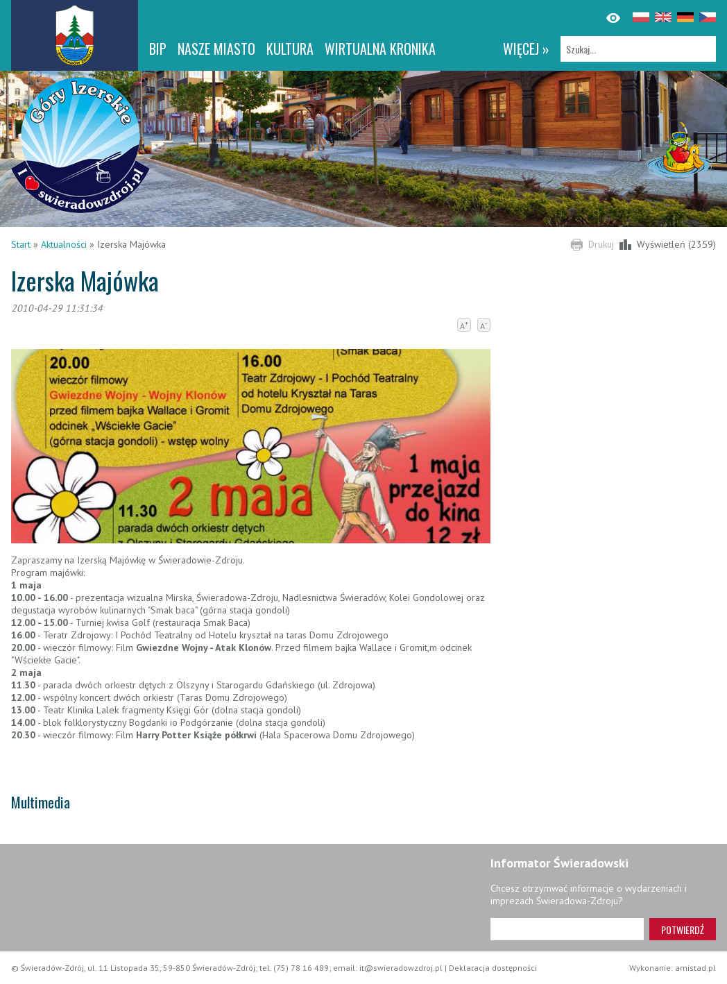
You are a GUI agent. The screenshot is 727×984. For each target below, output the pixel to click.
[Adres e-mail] (567, 929)
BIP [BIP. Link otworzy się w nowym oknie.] (157, 48)
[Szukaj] (638, 49)
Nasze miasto (216, 48)
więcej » (526, 48)
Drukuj (601, 244)
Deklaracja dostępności (493, 967)
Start (21, 244)
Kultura (290, 48)
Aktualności (64, 244)
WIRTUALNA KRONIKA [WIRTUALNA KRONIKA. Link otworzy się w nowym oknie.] (380, 48)
